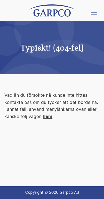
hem (47, 116)
